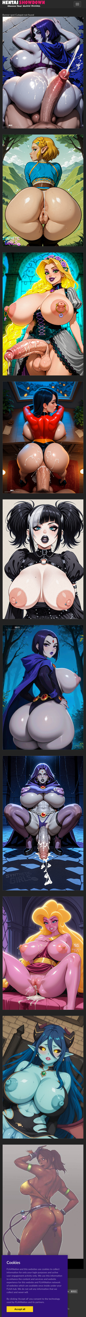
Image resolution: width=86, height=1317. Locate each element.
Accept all (19, 1309)
